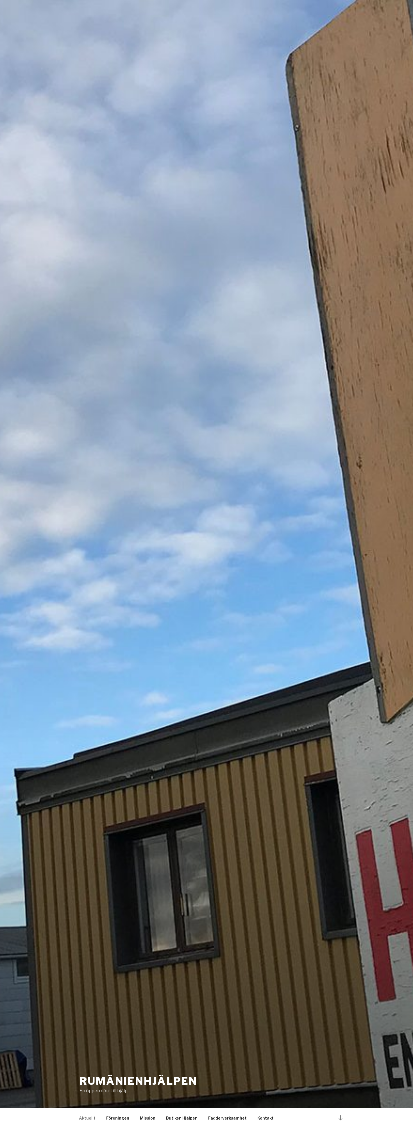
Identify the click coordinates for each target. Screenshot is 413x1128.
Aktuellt (87, 1118)
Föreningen (117, 1118)
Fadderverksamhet (227, 1118)
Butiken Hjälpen (182, 1118)
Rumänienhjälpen (139, 1081)
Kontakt (265, 1118)
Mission (147, 1118)
